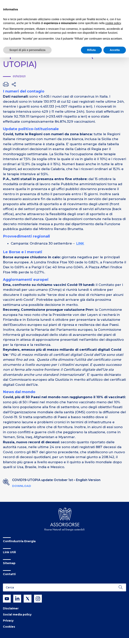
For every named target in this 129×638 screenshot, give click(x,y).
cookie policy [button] (113, 23)
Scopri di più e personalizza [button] (27, 50)
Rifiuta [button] (91, 50)
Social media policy (17, 614)
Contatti (9, 574)
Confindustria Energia (19, 541)
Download (21, 486)
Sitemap (9, 563)
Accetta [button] (115, 50)
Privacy (8, 620)
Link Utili (9, 552)
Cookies (9, 626)
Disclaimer (11, 608)
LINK (80, 243)
